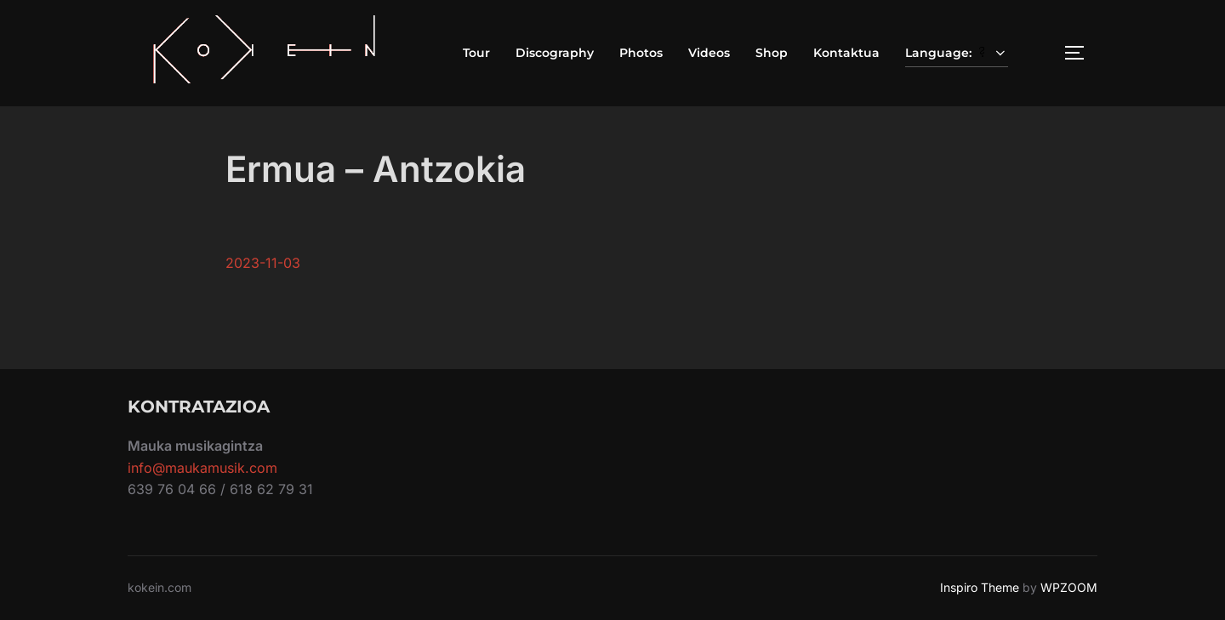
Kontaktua (846, 52)
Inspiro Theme (979, 587)
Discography (555, 52)
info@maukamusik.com (202, 467)
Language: (957, 52)
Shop (771, 52)
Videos (709, 52)
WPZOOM (1068, 587)
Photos (641, 52)
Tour (476, 52)
